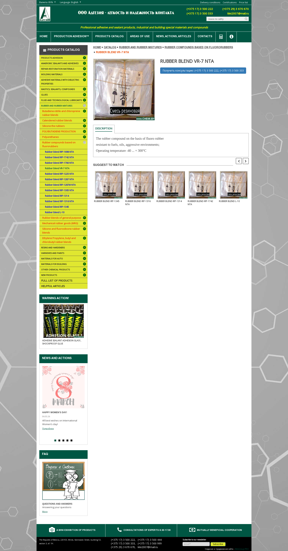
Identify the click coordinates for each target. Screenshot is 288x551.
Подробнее (48, 428)
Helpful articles (53, 286)
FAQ (45, 454)
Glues (64, 95)
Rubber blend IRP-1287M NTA (60, 184)
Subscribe (218, 543)
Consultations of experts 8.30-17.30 (147, 530)
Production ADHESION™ (71, 36)
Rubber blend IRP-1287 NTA (59, 179)
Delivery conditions (210, 2)
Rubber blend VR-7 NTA (57, 168)
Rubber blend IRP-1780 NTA (59, 162)
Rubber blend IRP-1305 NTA (59, 190)
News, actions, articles (173, 36)
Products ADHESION (64, 58)
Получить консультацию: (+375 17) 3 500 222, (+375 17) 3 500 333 (203, 70)
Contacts (205, 36)
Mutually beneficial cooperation (220, 530)
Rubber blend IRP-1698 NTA (59, 151)
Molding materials (64, 74)
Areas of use (140, 36)
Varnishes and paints (64, 253)
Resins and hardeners (64, 248)
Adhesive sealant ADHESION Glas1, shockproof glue (61, 342)
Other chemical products (64, 270)
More (45, 511)
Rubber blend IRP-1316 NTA (59, 201)
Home (44, 36)
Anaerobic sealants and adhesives (64, 63)
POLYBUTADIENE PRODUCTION (59, 131)
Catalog (110, 47)
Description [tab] (103, 128)
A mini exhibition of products (76, 530)
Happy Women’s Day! (54, 412)
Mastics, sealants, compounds (64, 89)
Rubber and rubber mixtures (64, 106)
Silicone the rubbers (53, 126)
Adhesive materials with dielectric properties (64, 82)
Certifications (230, 2)
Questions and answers (57, 504)
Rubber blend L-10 (54, 212)
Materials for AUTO (64, 259)
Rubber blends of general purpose (61, 217)
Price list (243, 2)
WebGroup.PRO (242, 548)
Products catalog (109, 36)
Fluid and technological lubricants (64, 100)
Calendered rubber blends (57, 120)
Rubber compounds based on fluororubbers (58, 144)
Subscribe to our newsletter (194, 539)
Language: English (69, 2)
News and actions (57, 358)
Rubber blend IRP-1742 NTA (59, 157)
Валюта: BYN (46, 2)
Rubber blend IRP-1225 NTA (59, 173)
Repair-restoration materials (64, 69)
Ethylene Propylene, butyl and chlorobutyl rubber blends (59, 240)
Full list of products (56, 280)
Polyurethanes (50, 137)
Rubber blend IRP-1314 (57, 195)
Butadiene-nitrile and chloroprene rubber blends (61, 113)
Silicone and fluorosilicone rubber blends (61, 230)
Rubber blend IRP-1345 (57, 206)
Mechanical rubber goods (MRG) (60, 223)
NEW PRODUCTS (64, 275)
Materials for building (64, 264)
